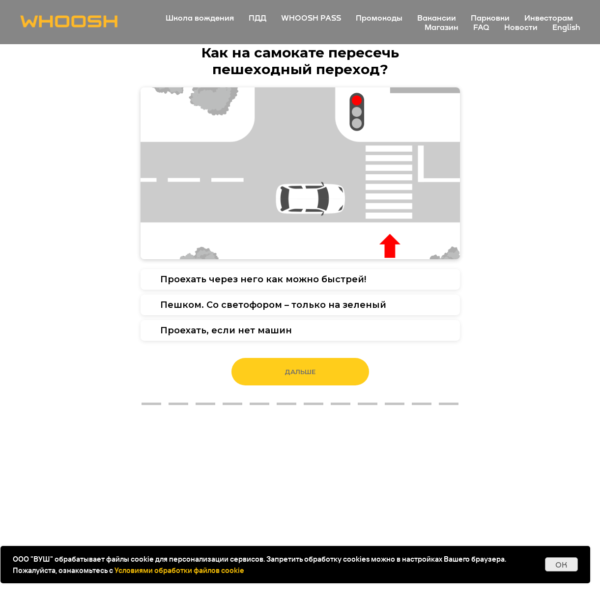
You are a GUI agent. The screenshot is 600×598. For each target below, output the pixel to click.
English (566, 26)
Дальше (300, 372)
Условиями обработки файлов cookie (179, 570)
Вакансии (436, 17)
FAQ (481, 26)
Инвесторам (548, 17)
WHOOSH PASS (311, 17)
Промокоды (379, 17)
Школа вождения (200, 17)
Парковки (490, 17)
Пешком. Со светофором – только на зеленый (273, 304)
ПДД (257, 17)
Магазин (441, 26)
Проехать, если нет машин (226, 330)
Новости (521, 26)
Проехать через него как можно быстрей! (263, 279)
